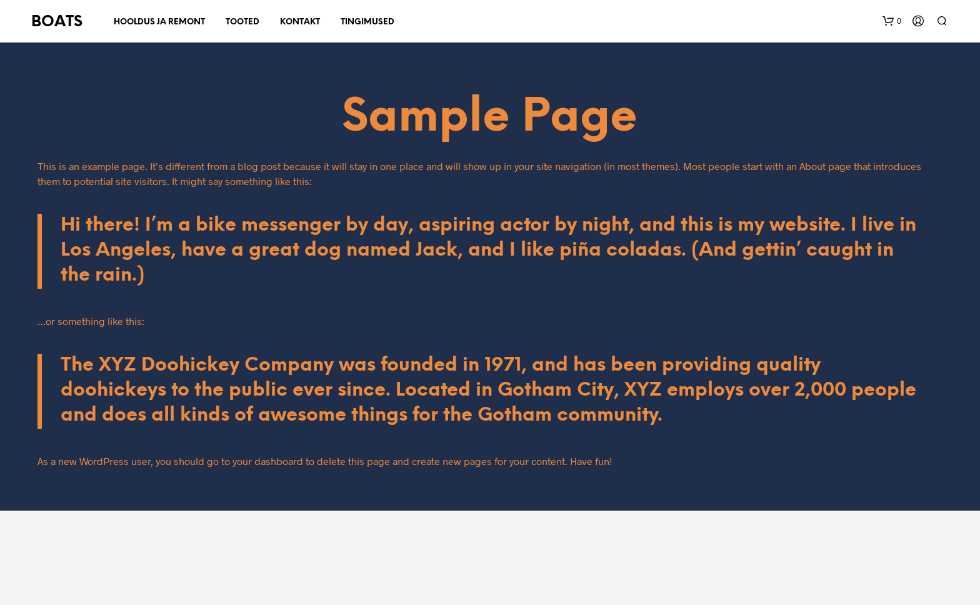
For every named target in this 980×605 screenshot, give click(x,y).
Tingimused (367, 22)
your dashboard (267, 461)
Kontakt (300, 22)
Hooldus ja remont (159, 22)
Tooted (242, 22)
